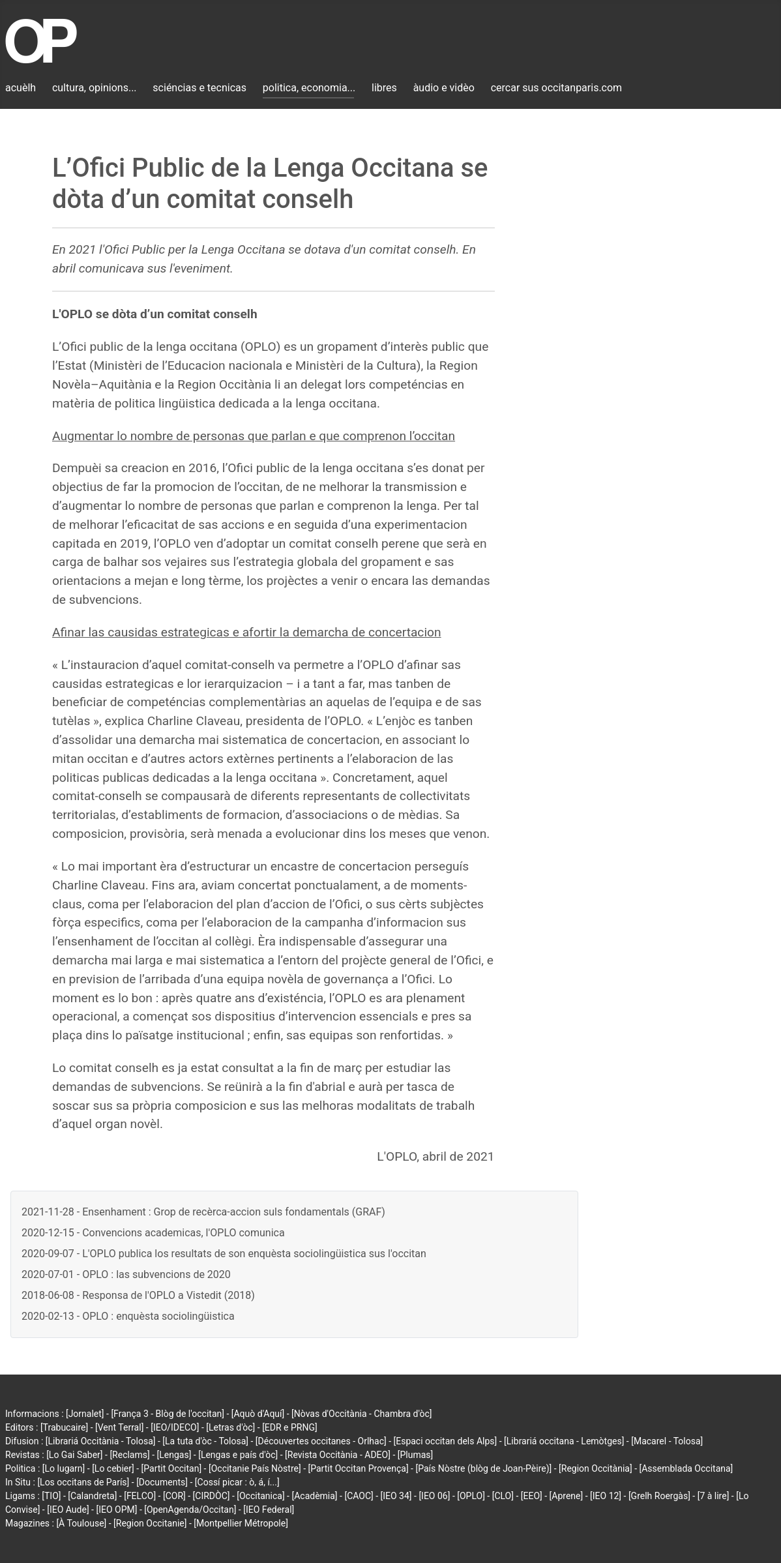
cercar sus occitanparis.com (556, 88)
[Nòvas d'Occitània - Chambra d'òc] (361, 1413)
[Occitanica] (260, 1496)
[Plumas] (416, 1455)
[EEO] (531, 1496)
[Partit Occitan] (171, 1468)
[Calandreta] (92, 1496)
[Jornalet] (85, 1413)
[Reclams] (129, 1455)
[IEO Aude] (68, 1509)
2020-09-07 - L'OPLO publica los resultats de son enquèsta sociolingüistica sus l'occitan (224, 1253)
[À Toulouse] (81, 1523)
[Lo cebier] (113, 1468)
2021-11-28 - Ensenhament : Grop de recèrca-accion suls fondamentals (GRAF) (203, 1212)
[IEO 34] (396, 1496)
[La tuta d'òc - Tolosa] (205, 1441)
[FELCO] (140, 1496)
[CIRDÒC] (211, 1496)
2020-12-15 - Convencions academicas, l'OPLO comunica (153, 1233)
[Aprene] (566, 1496)
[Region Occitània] (595, 1468)
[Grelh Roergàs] (659, 1496)
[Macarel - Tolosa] (667, 1441)
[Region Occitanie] (149, 1523)
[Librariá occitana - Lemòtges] (564, 1441)
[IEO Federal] (268, 1509)
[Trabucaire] (64, 1427)
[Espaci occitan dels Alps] (445, 1441)
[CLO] (503, 1496)
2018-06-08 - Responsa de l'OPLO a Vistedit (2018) (138, 1295)
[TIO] (51, 1496)
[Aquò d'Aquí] (257, 1413)
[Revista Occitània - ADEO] (337, 1455)
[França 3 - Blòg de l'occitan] (167, 1413)
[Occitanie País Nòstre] (255, 1468)
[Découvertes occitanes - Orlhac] (321, 1441)
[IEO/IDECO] (175, 1427)
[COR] (174, 1496)
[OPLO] (471, 1496)
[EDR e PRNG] (289, 1427)
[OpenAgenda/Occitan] (190, 1509)
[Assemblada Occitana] (686, 1468)
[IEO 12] (605, 1496)
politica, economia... (309, 88)
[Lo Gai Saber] (74, 1455)
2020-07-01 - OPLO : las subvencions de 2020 (126, 1274)
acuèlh (20, 88)
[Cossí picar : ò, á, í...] (237, 1482)
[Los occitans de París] (83, 1482)
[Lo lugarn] (63, 1468)
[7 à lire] (713, 1496)
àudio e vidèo (444, 88)
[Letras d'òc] (230, 1427)
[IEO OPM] (116, 1509)
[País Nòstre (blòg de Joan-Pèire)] (483, 1468)
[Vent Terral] (119, 1427)
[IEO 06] (434, 1496)
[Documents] (162, 1482)
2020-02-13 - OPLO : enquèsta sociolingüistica (128, 1316)
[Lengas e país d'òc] (238, 1455)
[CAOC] (358, 1496)
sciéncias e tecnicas (199, 88)
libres (384, 88)
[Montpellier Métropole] (241, 1523)
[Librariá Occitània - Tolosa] (101, 1441)
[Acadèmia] (314, 1496)
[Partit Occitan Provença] (358, 1468)
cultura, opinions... (94, 88)
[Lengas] (174, 1455)
